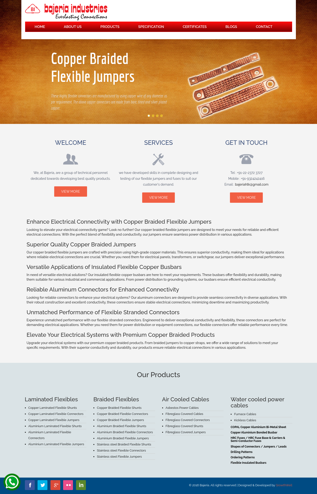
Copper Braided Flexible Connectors (122, 414)
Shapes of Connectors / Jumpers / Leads (258, 446)
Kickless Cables (245, 420)
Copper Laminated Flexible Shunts (52, 408)
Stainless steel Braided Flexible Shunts (124, 444)
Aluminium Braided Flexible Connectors (125, 432)
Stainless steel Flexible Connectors (121, 450)
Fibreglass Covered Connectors (188, 420)
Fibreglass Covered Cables (184, 414)
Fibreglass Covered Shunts (184, 426)
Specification (151, 27)
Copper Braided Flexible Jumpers (120, 420)
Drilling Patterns (241, 452)
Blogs (231, 27)
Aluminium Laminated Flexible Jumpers (56, 444)
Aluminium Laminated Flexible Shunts (55, 426)
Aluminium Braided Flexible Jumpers (123, 438)
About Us (73, 27)
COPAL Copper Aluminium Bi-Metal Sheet (258, 427)
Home (40, 27)
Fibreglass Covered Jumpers (186, 432)
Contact (264, 27)
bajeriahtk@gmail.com (251, 184)
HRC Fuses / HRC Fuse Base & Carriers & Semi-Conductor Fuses (258, 439)
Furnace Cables (245, 414)
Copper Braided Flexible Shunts (119, 408)
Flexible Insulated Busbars (248, 462)
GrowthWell (284, 485)
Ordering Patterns (243, 457)
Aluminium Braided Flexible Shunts (121, 426)
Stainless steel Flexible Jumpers (119, 456)
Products (109, 27)
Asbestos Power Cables (182, 408)
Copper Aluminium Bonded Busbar (254, 432)
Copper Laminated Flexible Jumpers (54, 420)
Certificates (195, 27)
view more (70, 191)
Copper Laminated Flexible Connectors (56, 414)
